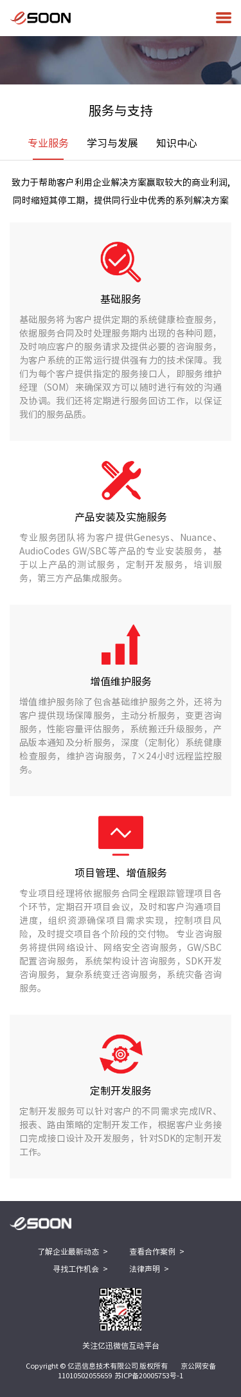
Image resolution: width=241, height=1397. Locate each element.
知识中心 (176, 143)
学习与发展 (112, 143)
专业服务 (48, 149)
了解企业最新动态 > (72, 1251)
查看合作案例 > (156, 1251)
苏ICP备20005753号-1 (148, 1375)
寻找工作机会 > (80, 1269)
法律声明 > (149, 1269)
